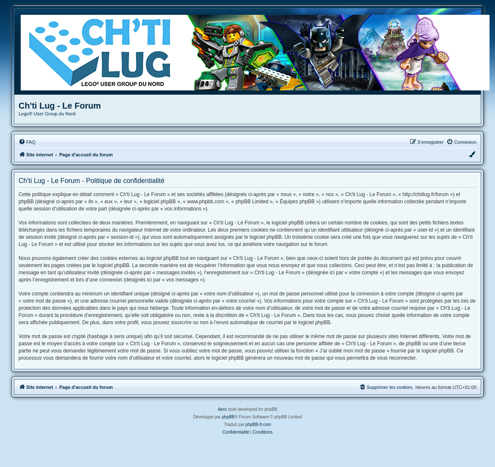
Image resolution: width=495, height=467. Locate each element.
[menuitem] (27, 142)
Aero (222, 409)
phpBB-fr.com (258, 424)
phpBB (228, 417)
